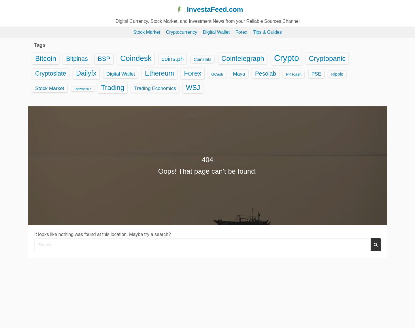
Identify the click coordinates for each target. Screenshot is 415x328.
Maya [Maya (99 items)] (239, 74)
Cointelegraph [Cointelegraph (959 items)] (242, 58)
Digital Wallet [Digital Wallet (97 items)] (120, 74)
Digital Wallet (216, 32)
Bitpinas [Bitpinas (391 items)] (77, 58)
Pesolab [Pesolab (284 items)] (265, 73)
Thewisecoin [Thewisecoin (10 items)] (82, 89)
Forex (241, 32)
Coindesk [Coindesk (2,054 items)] (136, 58)
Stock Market (146, 32)
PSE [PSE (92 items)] (316, 74)
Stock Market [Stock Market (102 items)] (49, 88)
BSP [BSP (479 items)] (104, 58)
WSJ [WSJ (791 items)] (193, 87)
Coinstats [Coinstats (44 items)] (203, 59)
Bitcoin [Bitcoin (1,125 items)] (45, 58)
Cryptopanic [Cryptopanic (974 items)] (327, 58)
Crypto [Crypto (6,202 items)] (286, 58)
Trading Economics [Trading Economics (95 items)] (155, 88)
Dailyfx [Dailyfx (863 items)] (86, 73)
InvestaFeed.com (215, 9)
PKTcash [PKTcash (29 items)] (293, 74)
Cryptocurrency (181, 32)
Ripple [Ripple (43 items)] (337, 74)
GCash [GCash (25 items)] (217, 74)
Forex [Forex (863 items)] (192, 73)
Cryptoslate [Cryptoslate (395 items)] (50, 73)
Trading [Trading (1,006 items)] (112, 87)
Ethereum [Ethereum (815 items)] (159, 73)
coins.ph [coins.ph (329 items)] (172, 58)
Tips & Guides (267, 32)
